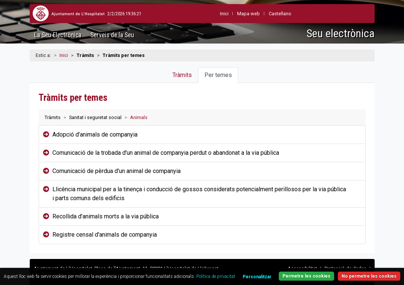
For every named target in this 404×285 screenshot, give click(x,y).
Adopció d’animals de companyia (95, 134)
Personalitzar (257, 276)
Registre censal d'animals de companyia (105, 234)
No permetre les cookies (369, 276)
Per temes (218, 75)
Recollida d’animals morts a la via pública (105, 216)
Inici (63, 55)
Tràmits (182, 75)
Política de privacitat (215, 276)
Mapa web (231, 13)
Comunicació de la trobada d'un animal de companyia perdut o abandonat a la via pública (165, 152)
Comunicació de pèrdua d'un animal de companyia (116, 170)
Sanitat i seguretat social (95, 117)
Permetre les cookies (306, 276)
